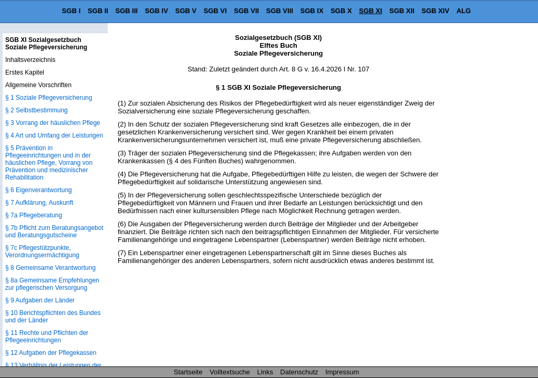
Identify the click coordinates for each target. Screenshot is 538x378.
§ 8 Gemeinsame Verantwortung (50, 267)
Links (265, 372)
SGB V (185, 11)
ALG (464, 11)
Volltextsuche (230, 372)
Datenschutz (299, 372)
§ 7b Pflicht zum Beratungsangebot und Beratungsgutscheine (54, 231)
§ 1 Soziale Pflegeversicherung (48, 97)
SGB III (127, 11)
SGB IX (312, 11)
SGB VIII (279, 11)
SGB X (340, 11)
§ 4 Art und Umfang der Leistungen (54, 135)
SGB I (71, 11)
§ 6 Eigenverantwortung (38, 190)
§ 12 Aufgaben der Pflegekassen (50, 352)
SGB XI (370, 11)
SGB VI (215, 11)
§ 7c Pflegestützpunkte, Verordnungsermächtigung (42, 251)
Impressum (342, 372)
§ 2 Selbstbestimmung (36, 110)
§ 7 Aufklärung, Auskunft (39, 202)
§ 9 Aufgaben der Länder (40, 300)
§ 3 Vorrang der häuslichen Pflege (52, 123)
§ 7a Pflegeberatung (33, 215)
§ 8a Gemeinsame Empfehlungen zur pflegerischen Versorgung (52, 284)
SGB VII (246, 11)
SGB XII (402, 11)
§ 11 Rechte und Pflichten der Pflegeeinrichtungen (46, 336)
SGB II (98, 11)
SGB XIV (435, 11)
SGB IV (156, 11)
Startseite (188, 372)
